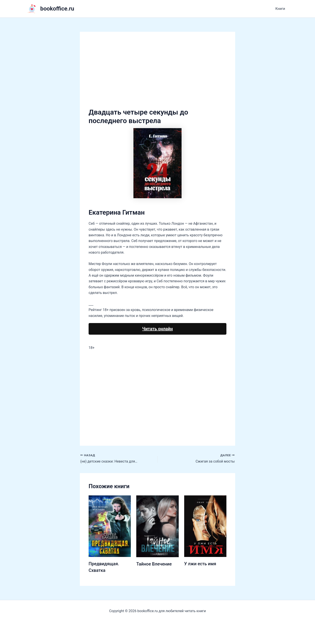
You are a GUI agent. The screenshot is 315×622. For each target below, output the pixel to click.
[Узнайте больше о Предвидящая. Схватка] (110, 526)
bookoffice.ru (57, 8)
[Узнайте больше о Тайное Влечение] (157, 526)
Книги (280, 9)
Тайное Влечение (154, 564)
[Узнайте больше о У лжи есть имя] (205, 526)
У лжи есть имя (200, 563)
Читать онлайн (157, 328)
